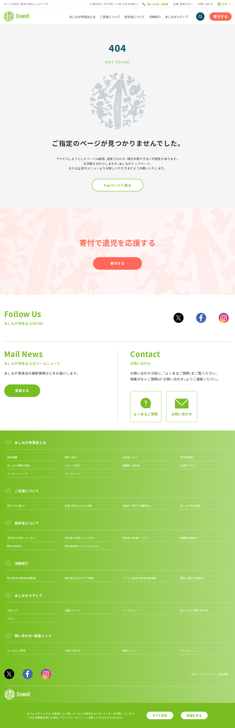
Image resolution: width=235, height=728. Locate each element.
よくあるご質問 (16, 650)
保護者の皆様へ (189, 538)
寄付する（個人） (16, 505)
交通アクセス (187, 465)
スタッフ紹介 (72, 465)
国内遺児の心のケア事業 (79, 578)
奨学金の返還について (136, 538)
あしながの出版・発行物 (193, 610)
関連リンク (129, 650)
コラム (11, 618)
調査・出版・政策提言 (192, 578)
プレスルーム (72, 473)
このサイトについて (201, 674)
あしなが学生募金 (190, 505)
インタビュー (130, 610)
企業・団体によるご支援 (78, 505)
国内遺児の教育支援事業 (21, 578)
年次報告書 (186, 457)
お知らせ (12, 610)
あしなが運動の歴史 (19, 465)
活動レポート (72, 610)
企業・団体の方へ (183, 4)
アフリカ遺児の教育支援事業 (139, 578)
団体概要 (12, 457)
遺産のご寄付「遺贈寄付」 (137, 505)
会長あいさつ (130, 457)
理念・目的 (71, 457)
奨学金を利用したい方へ (21, 538)
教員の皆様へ (15, 546)
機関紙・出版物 (131, 465)
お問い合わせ (205, 4)
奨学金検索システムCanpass (82, 546)
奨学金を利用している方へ (80, 538)
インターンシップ (17, 473)
